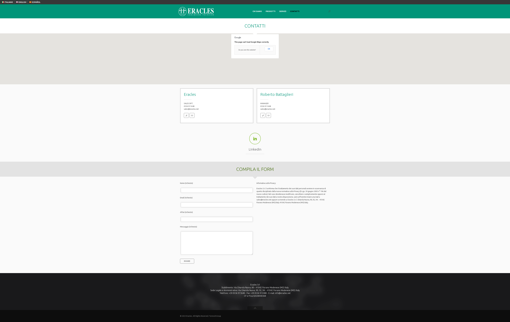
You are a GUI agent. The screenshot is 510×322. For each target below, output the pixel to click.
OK (269, 49)
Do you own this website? (247, 50)
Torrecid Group (215, 316)
